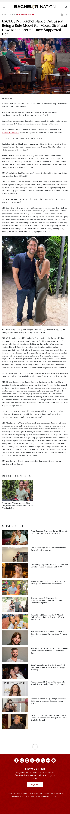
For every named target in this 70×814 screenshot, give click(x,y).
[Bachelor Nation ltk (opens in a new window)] (53, 760)
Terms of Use (33, 793)
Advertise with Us (57, 793)
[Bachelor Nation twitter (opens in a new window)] (43, 760)
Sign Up (35, 784)
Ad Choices (44, 793)
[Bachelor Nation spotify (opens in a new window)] (27, 760)
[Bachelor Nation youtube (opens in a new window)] (48, 760)
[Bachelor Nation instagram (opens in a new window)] (21, 760)
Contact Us (11, 793)
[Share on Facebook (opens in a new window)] (62, 14)
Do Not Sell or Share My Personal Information (42, 796)
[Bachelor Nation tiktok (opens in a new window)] (37, 760)
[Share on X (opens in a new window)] (66, 14)
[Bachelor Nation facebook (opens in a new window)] (16, 760)
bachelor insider (25, 14)
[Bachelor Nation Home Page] (35, 6)
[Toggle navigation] (4, 7)
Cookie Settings (17, 796)
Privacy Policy (22, 793)
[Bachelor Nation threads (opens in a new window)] (32, 760)
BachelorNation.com (10, 132)
